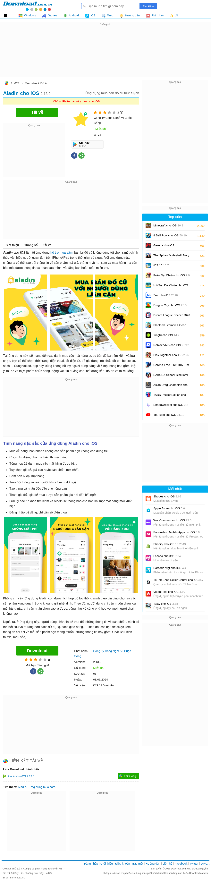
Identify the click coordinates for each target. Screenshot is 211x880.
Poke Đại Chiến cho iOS (171, 275)
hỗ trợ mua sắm (61, 252)
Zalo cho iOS (165, 295)
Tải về (47, 245)
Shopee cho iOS (167, 496)
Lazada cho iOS (167, 556)
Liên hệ (167, 863)
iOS (16, 83)
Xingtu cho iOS (166, 335)
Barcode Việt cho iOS (169, 568)
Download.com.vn (6, 83)
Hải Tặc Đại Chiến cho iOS (170, 285)
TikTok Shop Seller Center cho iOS (178, 579)
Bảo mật (137, 863)
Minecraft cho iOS (168, 225)
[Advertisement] (105, 54)
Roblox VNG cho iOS (171, 345)
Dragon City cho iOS (170, 305)
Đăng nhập (91, 863)
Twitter (194, 863)
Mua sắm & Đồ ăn (36, 83)
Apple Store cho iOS (169, 508)
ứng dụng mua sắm (42, 787)
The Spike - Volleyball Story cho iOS (171, 257)
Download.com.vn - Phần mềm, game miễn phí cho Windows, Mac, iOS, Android (27, 6)
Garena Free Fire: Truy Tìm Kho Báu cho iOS (171, 366)
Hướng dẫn (153, 863)
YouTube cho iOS (168, 414)
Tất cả (7, 15)
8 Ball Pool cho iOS (170, 235)
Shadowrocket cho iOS (170, 404)
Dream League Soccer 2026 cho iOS (171, 316)
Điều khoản (122, 863)
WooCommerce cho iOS (172, 520)
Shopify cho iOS (169, 544)
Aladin (22, 787)
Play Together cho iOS (171, 355)
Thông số (31, 245)
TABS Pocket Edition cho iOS (169, 396)
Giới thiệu (12, 245)
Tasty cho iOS (165, 603)
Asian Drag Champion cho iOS (170, 386)
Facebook (181, 863)
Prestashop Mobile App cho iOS (176, 532)
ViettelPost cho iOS (169, 591)
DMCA (205, 863)
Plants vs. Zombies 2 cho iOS (169, 326)
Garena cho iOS (163, 245)
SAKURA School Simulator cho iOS (170, 376)
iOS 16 (161, 265)
